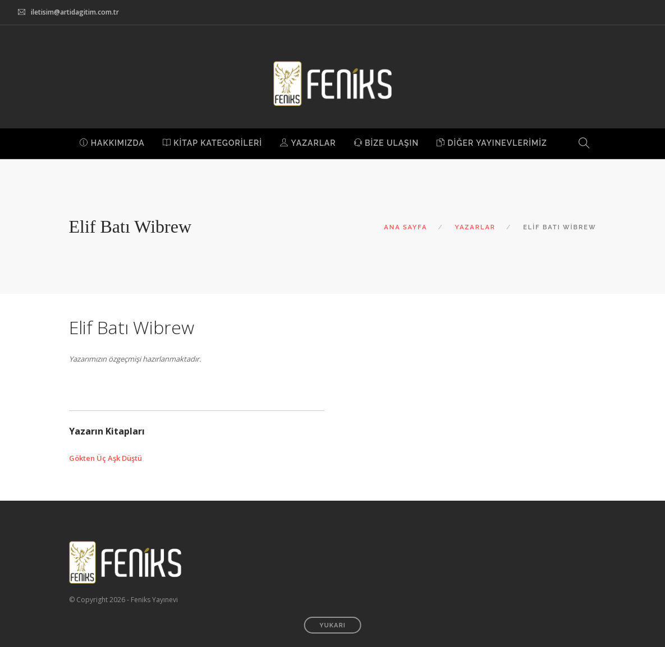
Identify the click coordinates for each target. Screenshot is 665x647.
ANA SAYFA (405, 227)
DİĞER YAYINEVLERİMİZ (492, 142)
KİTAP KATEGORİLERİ (212, 142)
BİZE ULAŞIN (386, 142)
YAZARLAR (308, 142)
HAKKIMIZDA (112, 142)
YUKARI (332, 625)
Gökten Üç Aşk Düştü (105, 458)
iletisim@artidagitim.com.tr (75, 12)
